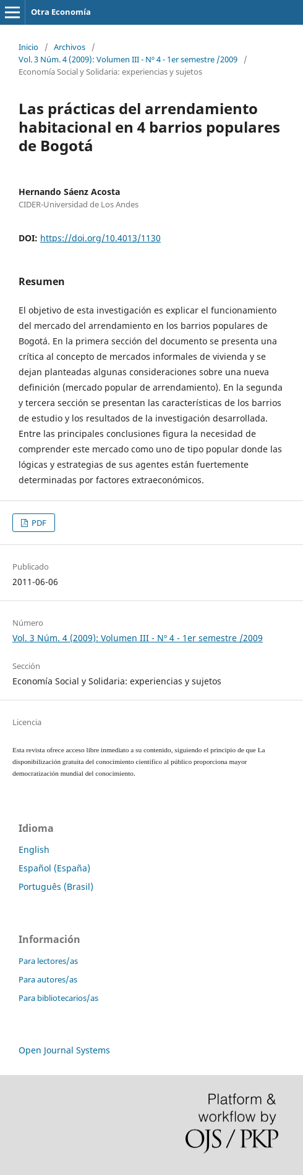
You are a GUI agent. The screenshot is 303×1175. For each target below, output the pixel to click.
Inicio (28, 46)
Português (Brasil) (56, 886)
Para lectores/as (48, 960)
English (34, 849)
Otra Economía (61, 11)
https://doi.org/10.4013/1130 (100, 238)
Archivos (69, 46)
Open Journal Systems (64, 1050)
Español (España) (54, 868)
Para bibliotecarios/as (58, 997)
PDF (38, 522)
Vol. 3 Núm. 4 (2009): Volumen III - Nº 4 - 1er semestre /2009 (128, 59)
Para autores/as (48, 979)
